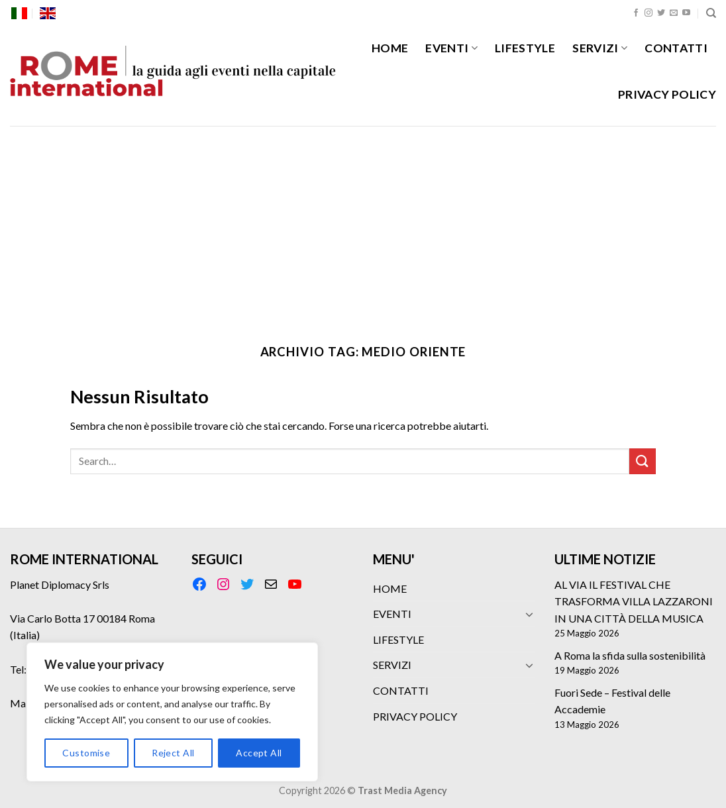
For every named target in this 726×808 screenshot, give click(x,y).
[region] (172, 712)
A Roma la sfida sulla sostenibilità (629, 655)
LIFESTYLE (525, 48)
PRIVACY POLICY (667, 94)
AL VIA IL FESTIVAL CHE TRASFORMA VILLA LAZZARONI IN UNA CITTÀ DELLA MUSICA (633, 601)
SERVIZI (599, 48)
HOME (390, 48)
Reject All (173, 752)
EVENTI (451, 48)
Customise (86, 752)
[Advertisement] (363, 225)
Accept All (259, 752)
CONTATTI (676, 48)
